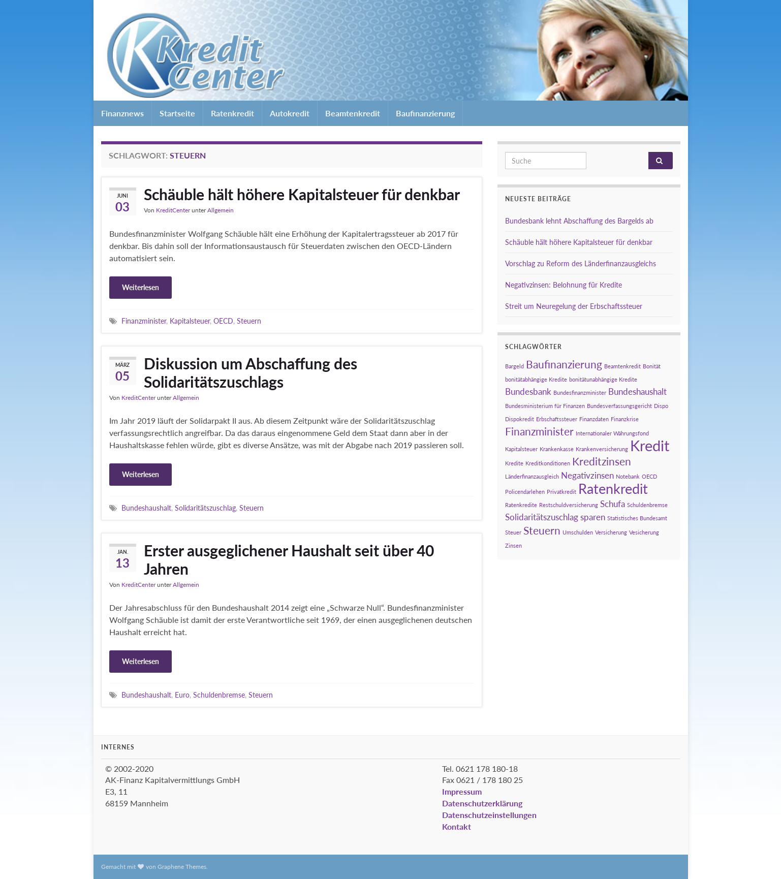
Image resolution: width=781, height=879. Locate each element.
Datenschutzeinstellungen (489, 815)
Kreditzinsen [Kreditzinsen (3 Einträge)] (601, 461)
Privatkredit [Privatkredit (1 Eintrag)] (561, 491)
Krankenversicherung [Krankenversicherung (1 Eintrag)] (602, 449)
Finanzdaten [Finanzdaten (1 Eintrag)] (594, 419)
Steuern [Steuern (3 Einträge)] (541, 530)
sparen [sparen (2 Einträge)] (592, 517)
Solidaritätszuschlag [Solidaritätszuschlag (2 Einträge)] (541, 517)
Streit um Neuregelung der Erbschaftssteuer (573, 306)
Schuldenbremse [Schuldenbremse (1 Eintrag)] (647, 504)
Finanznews (122, 113)
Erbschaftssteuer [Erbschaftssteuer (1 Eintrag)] (556, 419)
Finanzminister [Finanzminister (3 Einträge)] (539, 431)
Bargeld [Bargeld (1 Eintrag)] (514, 366)
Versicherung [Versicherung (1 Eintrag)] (611, 532)
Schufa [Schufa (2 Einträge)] (612, 503)
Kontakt (456, 826)
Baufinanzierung (425, 113)
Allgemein (220, 210)
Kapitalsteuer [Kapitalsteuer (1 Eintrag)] (521, 449)
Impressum (462, 791)
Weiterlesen (140, 287)
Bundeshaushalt (146, 508)
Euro (182, 694)
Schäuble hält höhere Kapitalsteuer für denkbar (302, 194)
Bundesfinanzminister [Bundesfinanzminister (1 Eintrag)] (579, 392)
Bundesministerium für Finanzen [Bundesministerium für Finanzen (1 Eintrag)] (545, 405)
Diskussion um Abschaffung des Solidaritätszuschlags (250, 372)
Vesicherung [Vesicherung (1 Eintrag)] (644, 532)
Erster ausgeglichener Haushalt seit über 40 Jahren (289, 559)
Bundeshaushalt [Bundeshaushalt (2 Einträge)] (637, 391)
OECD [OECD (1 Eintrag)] (649, 476)
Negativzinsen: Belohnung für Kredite (563, 284)
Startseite (177, 113)
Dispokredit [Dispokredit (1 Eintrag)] (519, 419)
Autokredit (289, 113)
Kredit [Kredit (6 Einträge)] (649, 445)
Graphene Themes (182, 866)
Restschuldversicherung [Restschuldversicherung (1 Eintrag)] (568, 504)
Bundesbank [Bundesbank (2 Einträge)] (528, 391)
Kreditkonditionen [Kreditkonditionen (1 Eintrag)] (547, 463)
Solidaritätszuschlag (205, 508)
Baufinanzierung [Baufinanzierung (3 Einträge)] (564, 364)
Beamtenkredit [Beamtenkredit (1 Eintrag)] (622, 366)
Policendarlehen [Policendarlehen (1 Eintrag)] (525, 491)
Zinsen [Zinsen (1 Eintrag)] (513, 545)
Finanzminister (143, 321)
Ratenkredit (232, 113)
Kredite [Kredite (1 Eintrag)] (514, 463)
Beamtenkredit (352, 113)
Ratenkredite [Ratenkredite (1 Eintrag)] (521, 504)
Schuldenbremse (219, 694)
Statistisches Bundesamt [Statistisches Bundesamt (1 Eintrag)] (637, 518)
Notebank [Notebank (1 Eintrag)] (628, 476)
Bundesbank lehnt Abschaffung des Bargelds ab (579, 220)
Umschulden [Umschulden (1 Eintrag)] (578, 532)
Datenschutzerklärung (482, 803)
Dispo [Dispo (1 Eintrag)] (661, 405)
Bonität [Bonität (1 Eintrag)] (652, 366)
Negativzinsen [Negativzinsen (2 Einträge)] (587, 475)
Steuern (249, 321)
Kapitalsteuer (190, 321)
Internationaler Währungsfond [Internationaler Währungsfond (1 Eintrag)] (612, 433)
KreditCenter (173, 210)
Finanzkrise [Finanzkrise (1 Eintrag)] (625, 419)
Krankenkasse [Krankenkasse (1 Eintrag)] (557, 449)
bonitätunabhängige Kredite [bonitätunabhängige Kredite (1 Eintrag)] (603, 379)
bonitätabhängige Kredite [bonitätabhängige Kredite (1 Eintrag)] (536, 379)
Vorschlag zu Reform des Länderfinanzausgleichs (580, 263)
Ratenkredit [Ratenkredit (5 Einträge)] (613, 488)
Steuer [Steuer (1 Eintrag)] (513, 532)
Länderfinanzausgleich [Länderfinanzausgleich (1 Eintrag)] (532, 476)
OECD (223, 321)
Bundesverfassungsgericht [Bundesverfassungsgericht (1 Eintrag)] (619, 405)
